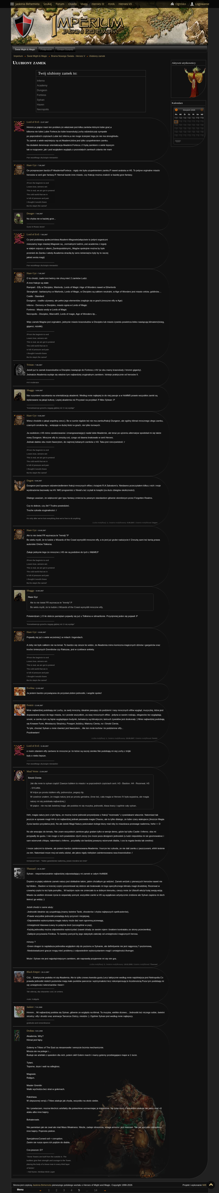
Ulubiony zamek (97, 56)
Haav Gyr (31, 165)
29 (185, 118)
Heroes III (98, 4)
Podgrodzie (46, 49)
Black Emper (33, 972)
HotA (111, 4)
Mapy (84, 4)
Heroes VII (125, 4)
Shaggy (30, 390)
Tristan (30, 364)
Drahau (30, 1030)
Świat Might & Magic (25, 49)
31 (194, 118)
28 (181, 118)
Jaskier (30, 1007)
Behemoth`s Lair (23, 25)
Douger (30, 213)
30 (189, 118)
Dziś (178, 142)
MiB (204, 1185)
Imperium (88, 26)
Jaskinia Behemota (42, 1185)
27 (177, 118)
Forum (60, 4)
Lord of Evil (33, 122)
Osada (72, 4)
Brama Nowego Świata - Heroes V (68, 56)
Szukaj (47, 4)
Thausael (31, 868)
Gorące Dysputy (65, 49)
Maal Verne (32, 771)
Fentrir (30, 705)
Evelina (30, 688)
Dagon (30, 480)
